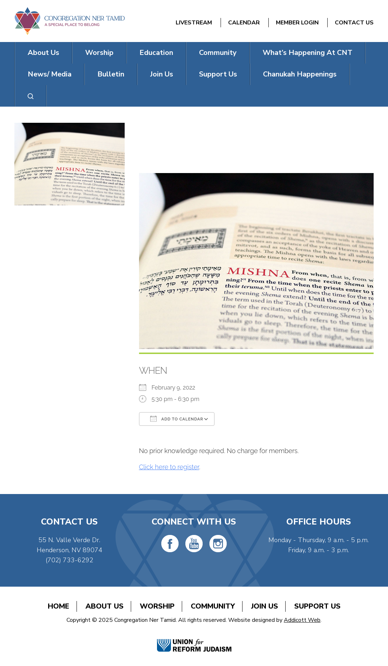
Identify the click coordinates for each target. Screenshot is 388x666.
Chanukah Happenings (300, 74)
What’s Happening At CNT (307, 52)
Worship (99, 52)
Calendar (244, 23)
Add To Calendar (176, 418)
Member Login (297, 23)
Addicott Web (302, 620)
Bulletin (110, 74)
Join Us (161, 74)
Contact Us (354, 23)
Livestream (194, 23)
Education (156, 52)
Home (58, 606)
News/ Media (49, 74)
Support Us (218, 74)
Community (218, 52)
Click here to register (169, 467)
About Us (43, 52)
